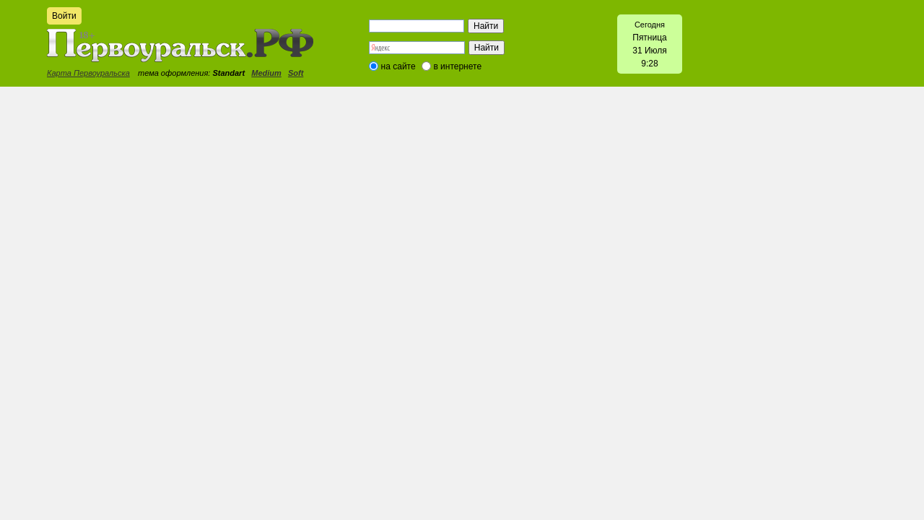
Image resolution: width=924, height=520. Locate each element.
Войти (64, 16)
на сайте (398, 66)
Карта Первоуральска (88, 73)
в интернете (457, 66)
